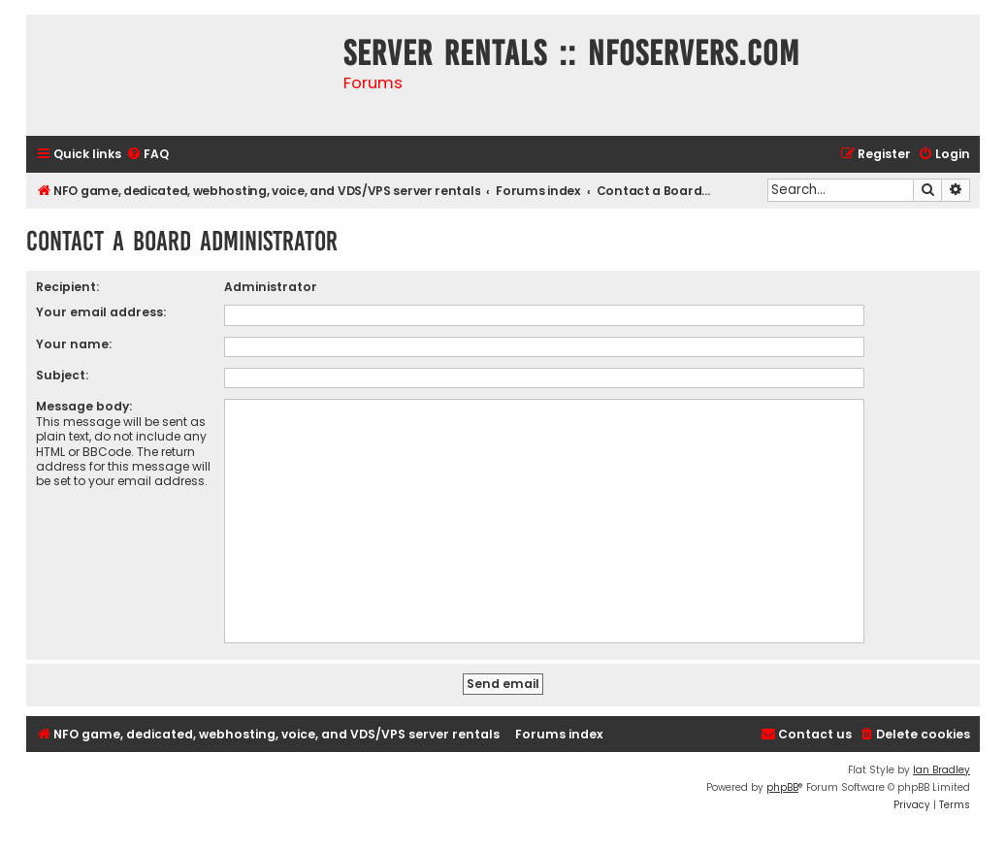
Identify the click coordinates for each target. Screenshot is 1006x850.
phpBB (782, 787)
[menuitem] (147, 155)
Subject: (62, 375)
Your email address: (101, 312)
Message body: (84, 406)
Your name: (74, 344)
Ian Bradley (941, 770)
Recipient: (67, 286)
